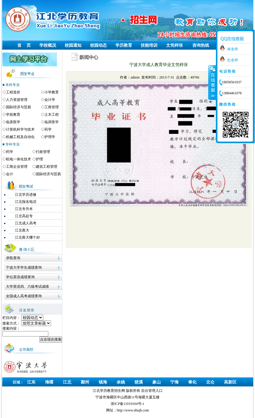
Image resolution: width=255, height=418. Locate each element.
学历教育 (123, 45)
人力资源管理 (16, 100)
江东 (31, 382)
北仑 (210, 382)
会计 (9, 174)
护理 (39, 159)
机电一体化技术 (18, 159)
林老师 (232, 49)
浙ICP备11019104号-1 (127, 404)
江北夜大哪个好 (27, 237)
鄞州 (85, 382)
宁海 (174, 382)
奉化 (192, 382)
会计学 (49, 100)
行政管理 (43, 152)
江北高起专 (24, 216)
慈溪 (139, 382)
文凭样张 (174, 45)
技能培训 (149, 45)
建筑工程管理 (46, 167)
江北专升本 (24, 209)
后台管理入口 (152, 391)
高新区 (230, 382)
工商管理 (51, 107)
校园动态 (98, 45)
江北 (67, 382)
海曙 (49, 382)
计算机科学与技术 (20, 129)
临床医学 (13, 122)
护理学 (49, 137)
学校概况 (47, 45)
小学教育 (51, 92)
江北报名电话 (25, 202)
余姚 (121, 382)
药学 (48, 129)
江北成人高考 (25, 223)
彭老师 (232, 60)
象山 (156, 382)
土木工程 (51, 114)
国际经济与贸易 (18, 107)
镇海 (103, 382)
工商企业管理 (16, 167)
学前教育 (13, 114)
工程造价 (13, 92)
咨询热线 (200, 45)
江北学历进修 (25, 194)
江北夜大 (22, 230)
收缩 (212, 82)
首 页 (24, 45)
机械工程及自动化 (20, 137)
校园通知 (73, 45)
